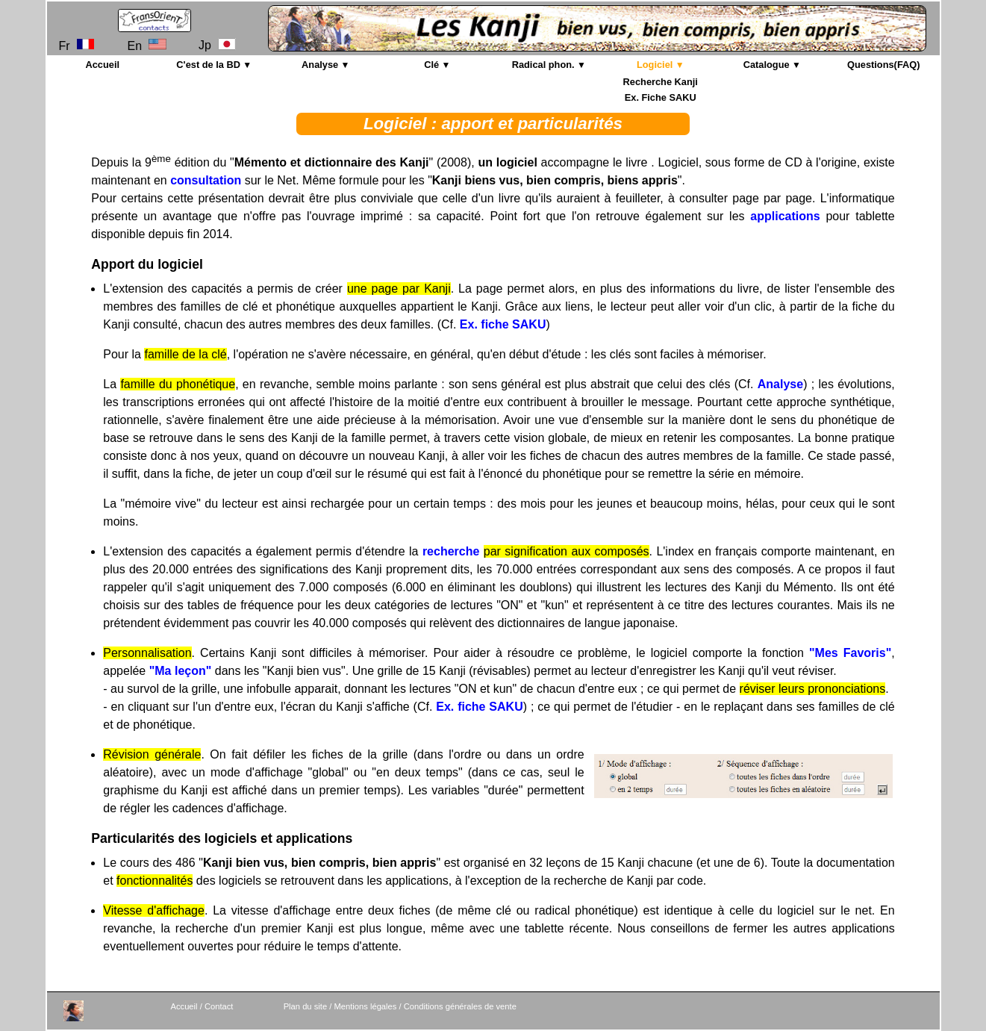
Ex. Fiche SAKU (660, 97)
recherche (451, 551)
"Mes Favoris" (850, 653)
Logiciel (655, 64)
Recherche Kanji (660, 81)
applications (785, 216)
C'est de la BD (208, 64)
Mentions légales (365, 1006)
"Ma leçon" (180, 670)
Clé (431, 64)
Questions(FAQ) (883, 64)
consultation (205, 180)
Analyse (320, 64)
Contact (219, 1006)
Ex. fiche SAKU (503, 324)
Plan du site (305, 1006)
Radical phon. (543, 64)
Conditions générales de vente (460, 1006)
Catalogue (766, 64)
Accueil (102, 64)
